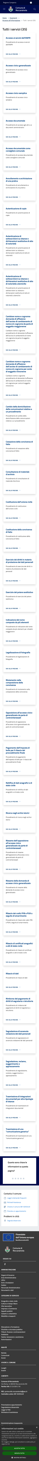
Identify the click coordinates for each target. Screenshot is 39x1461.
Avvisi (3, 1358)
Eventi (3, 1370)
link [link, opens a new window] (8, 1444)
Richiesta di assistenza (9, 1412)
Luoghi (3, 1368)
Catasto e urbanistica (9, 1313)
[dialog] (19, 1443)
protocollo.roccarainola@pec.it (16, 1391)
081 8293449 (19, 1394)
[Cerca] (34, 9)
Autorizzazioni (6, 1339)
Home (4, 18)
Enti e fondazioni (7, 1282)
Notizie (3, 1353)
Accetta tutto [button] (19, 1448)
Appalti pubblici (7, 1311)
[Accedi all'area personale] (31, 2)
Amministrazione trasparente (11, 1423)
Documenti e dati (7, 1290)
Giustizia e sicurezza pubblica (11, 1329)
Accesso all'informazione (11, 20)
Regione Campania (9, 2)
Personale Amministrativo (10, 1287)
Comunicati (5, 1355)
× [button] (36, 1427)
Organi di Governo (7, 1275)
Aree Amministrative (8, 1277)
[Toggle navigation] (4, 9)
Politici (3, 1285)
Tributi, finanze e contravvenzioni (13, 1332)
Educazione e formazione (10, 1327)
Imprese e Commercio (9, 1308)
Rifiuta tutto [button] (19, 1453)
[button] (19, 1458)
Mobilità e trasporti (8, 1316)
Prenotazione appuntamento (11, 1404)
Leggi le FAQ (5, 1409)
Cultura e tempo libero (9, 1303)
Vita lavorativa (6, 1306)
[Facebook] (5, 1264)
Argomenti (13, 18)
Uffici (3, 1280)
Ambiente (4, 1334)
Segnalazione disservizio (10, 1407)
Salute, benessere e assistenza (12, 1337)
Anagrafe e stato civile (9, 1301)
